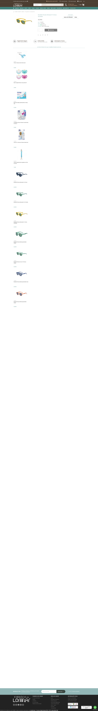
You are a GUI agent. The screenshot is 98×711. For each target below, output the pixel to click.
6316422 (15, 61)
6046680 (15, 121)
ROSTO (26, 8)
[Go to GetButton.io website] (95, 709)
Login (52, 698)
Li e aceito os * (74, 691)
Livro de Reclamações (72, 700)
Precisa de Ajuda (72, 1)
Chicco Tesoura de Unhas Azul (20, 62)
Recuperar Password (55, 699)
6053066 (15, 161)
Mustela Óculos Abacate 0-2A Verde (21, 202)
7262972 (15, 300)
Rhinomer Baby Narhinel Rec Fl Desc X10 (21, 103)
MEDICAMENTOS (66, 8)
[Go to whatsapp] (95, 707)
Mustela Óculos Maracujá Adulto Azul (21, 281)
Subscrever (61, 691)
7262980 (15, 240)
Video (75, 17)
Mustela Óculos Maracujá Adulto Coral (20, 302)
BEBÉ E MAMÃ (53, 8)
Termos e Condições (72, 698)
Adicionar (52, 30)
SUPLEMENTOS (59, 8)
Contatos (34, 700)
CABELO (33, 8)
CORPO (29, 8)
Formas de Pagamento (55, 702)
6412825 (15, 101)
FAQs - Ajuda (53, 705)
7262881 (15, 220)
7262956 (15, 260)
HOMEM (48, 8)
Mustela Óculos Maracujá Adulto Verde (20, 242)
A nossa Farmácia (63, 1)
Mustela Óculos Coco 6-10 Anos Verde (20, 262)
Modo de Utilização (68, 17)
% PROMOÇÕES (72, 8)
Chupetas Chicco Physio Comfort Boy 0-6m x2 (21, 123)
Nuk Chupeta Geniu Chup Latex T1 (20, 82)
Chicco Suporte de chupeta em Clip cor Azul (21, 163)
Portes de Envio (54, 700)
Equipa (34, 699)
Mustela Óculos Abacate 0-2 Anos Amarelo (20, 222)
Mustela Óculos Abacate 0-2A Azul (20, 182)
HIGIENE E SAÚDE (43, 8)
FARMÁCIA (17, 8)
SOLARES (37, 8)
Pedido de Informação (37, 703)
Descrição (70, 14)
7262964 (15, 280)
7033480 (15, 141)
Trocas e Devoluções (55, 703)
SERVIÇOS (22, 8)
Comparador (53, 708)
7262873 (15, 181)
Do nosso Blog (35, 702)
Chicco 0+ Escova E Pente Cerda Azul (21, 142)
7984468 (15, 81)
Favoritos (79, 1)
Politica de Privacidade (72, 699)
